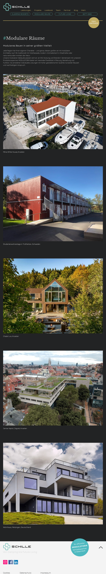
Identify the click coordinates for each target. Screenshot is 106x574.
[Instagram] (5, 562)
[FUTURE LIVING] (65, 14)
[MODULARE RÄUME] (43, 14)
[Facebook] (10, 562)
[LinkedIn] (16, 562)
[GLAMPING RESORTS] (20, 14)
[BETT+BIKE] (87, 14)
